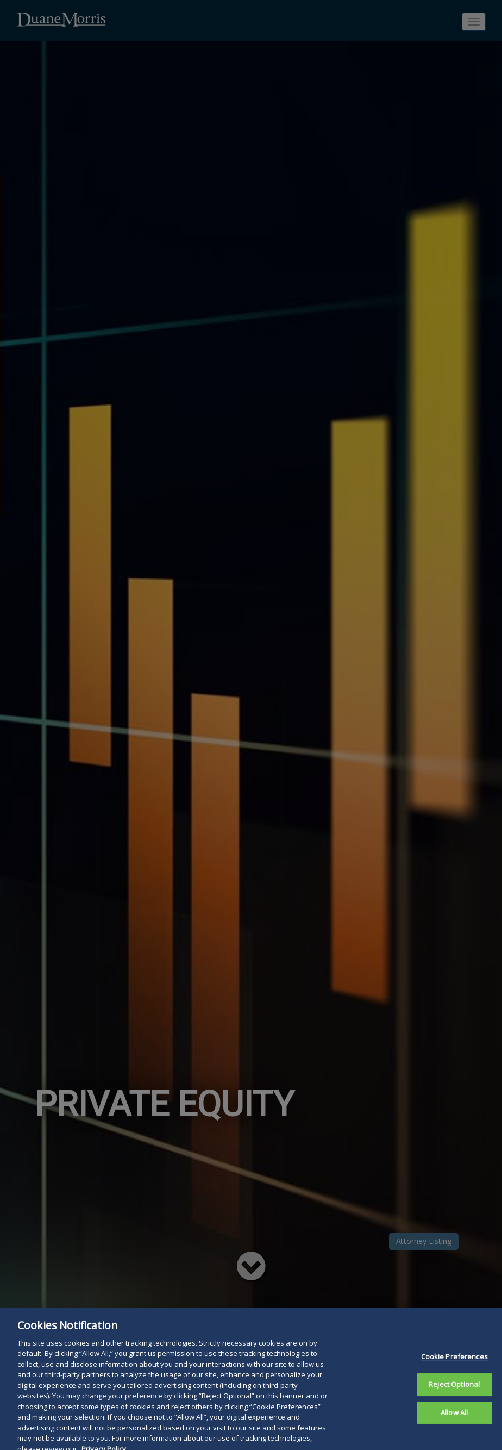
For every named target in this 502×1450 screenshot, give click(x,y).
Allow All (454, 1423)
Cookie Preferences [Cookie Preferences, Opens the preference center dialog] (454, 1368)
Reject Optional (454, 1395)
